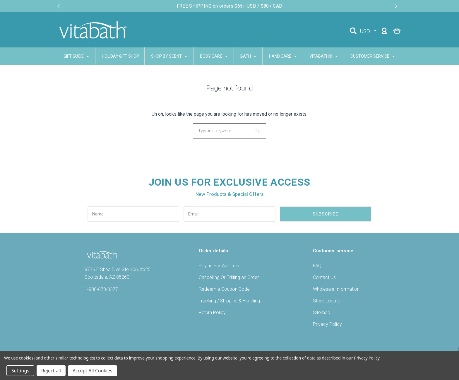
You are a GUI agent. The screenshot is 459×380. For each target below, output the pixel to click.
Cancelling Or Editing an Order (229, 277)
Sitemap (321, 312)
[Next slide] (395, 6)
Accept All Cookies (92, 370)
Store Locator (327, 301)
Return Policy (212, 312)
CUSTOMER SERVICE (372, 56)
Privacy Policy (327, 324)
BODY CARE (213, 56)
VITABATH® (323, 56)
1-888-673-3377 (101, 289)
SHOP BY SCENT (169, 56)
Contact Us (324, 277)
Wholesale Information (336, 289)
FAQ (317, 265)
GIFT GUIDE (76, 56)
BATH (248, 56)
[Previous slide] (58, 6)
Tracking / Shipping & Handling (229, 301)
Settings (20, 370)
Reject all (51, 370)
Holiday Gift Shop (120, 56)
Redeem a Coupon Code (224, 289)
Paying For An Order (219, 265)
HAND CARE (283, 56)
